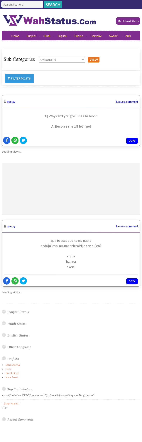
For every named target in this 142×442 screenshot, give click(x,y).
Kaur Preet (12, 377)
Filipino (78, 35)
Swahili (113, 35)
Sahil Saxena (13, 364)
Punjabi (31, 35)
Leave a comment (127, 101)
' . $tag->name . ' (11, 403)
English (62, 35)
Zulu (128, 35)
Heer (8, 368)
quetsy (11, 101)
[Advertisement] (71, 189)
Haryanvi (96, 35)
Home (15, 35)
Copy (132, 140)
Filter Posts (21, 78)
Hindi (46, 35)
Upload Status (130, 21)
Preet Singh (12, 373)
